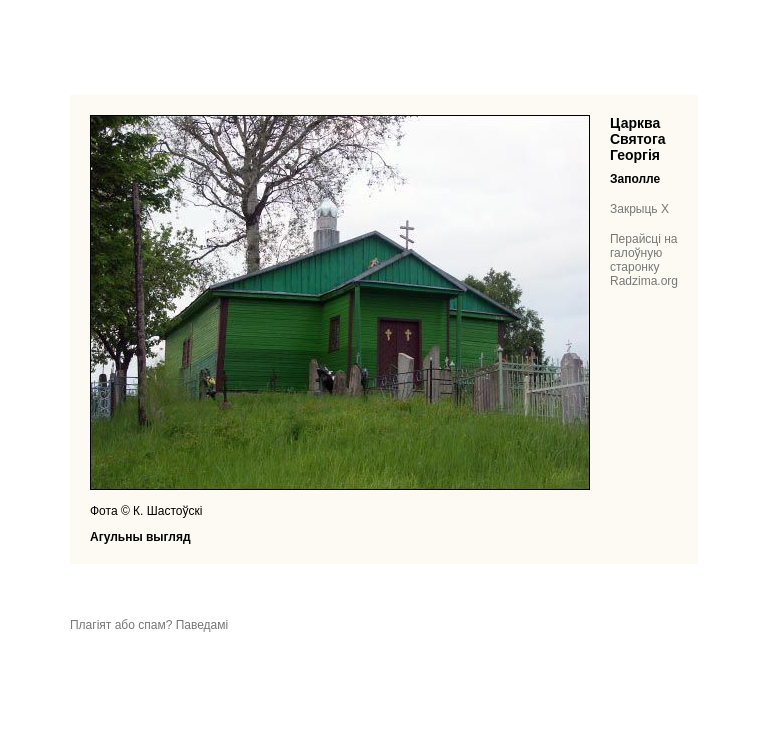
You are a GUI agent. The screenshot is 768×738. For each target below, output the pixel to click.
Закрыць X (639, 209)
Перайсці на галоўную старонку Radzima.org (644, 260)
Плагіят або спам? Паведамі (149, 625)
